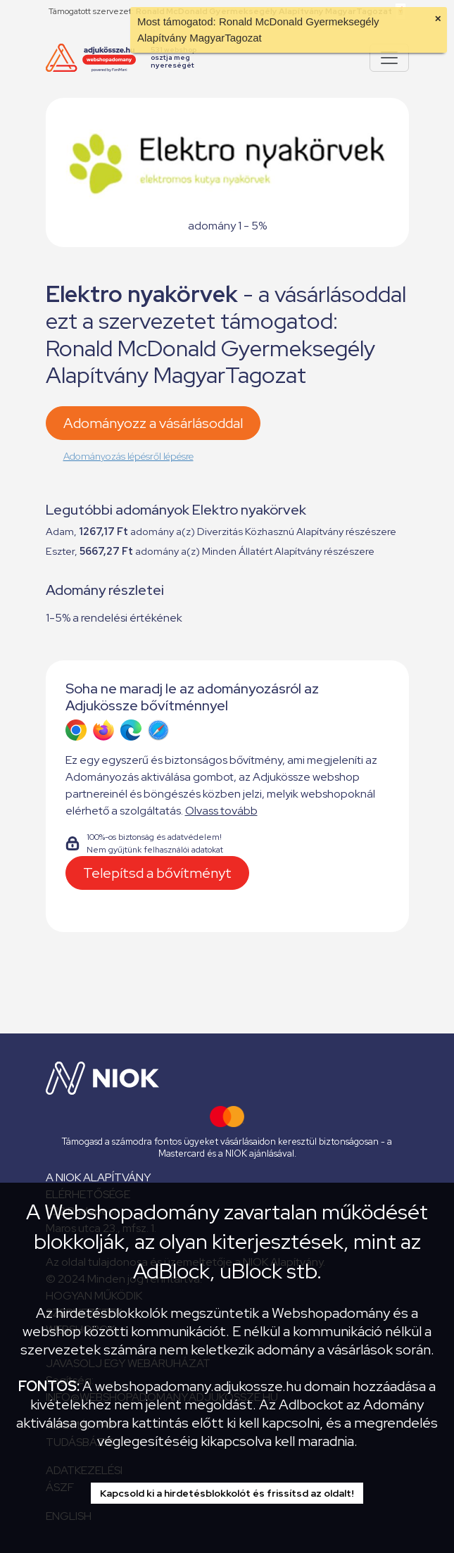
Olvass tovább (221, 810)
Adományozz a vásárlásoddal (153, 423)
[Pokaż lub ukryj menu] (389, 58)
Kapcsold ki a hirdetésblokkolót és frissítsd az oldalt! (227, 1493)
